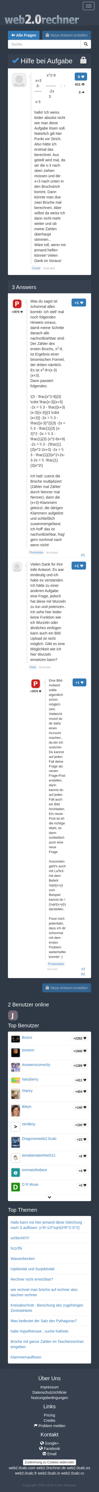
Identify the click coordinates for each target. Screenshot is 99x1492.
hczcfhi (16, 1248)
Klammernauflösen (26, 1357)
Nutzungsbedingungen (49, 1398)
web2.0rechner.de (51, 1468)
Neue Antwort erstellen (67, 35)
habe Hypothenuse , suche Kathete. (40, 1331)
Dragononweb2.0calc (39, 1138)
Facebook (49, 1448)
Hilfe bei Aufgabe (42, 61)
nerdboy (28, 1124)
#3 (83, 969)
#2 (83, 974)
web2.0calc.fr (26, 1473)
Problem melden (49, 1426)
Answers (24, 287)
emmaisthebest (34, 1170)
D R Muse (30, 1184)
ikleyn (26, 1106)
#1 (83, 555)
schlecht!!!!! (20, 1238)
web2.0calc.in (49, 1473)
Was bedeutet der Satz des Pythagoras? (44, 1321)
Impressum (49, 1387)
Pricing (49, 1415)
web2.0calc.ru (72, 1473)
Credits (49, 1420)
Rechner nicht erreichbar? (32, 1279)
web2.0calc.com (22, 1468)
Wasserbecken (23, 1258)
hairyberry (30, 1079)
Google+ (49, 1443)
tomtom (28, 1050)
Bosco (27, 1037)
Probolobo (56, 964)
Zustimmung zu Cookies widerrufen (49, 1462)
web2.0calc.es (78, 1468)
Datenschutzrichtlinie (49, 1392)
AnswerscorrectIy (36, 1065)
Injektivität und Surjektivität (32, 1269)
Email (49, 1454)
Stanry (27, 1091)
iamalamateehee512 (38, 1155)
